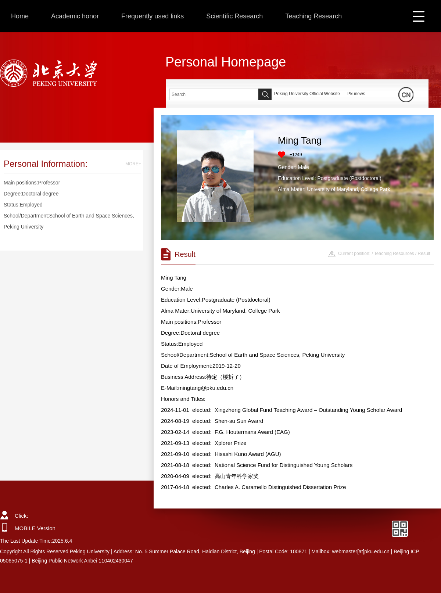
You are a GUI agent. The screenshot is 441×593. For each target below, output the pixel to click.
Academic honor (75, 16)
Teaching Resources (394, 253)
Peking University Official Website (307, 93)
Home (20, 16)
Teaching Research (313, 16)
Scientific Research (234, 16)
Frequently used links (152, 16)
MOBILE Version (35, 528)
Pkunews (356, 93)
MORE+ (133, 163)
